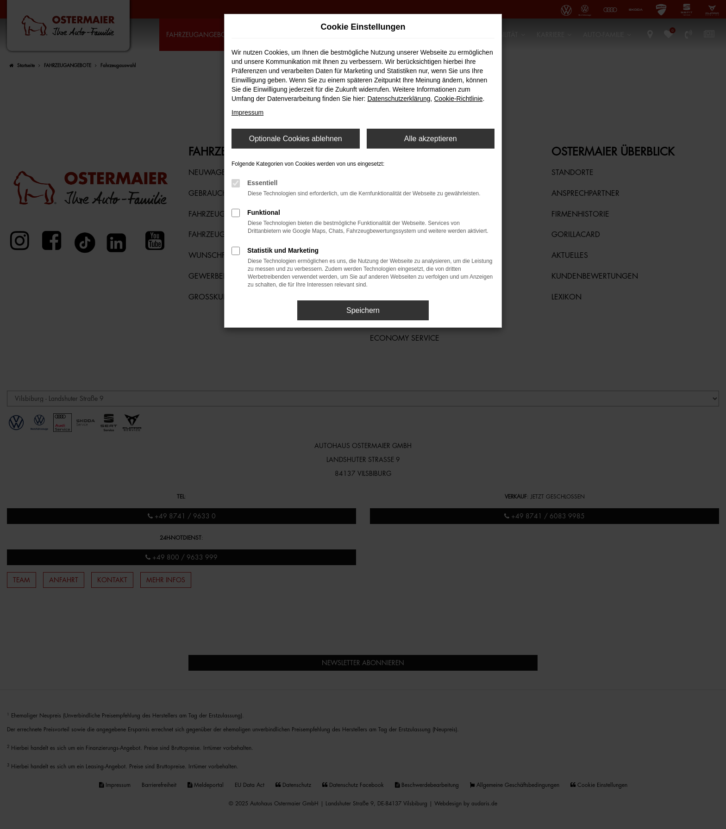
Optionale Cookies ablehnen (295, 139)
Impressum (247, 112)
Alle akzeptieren (430, 139)
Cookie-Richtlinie (458, 98)
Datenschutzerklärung (398, 98)
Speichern (363, 310)
